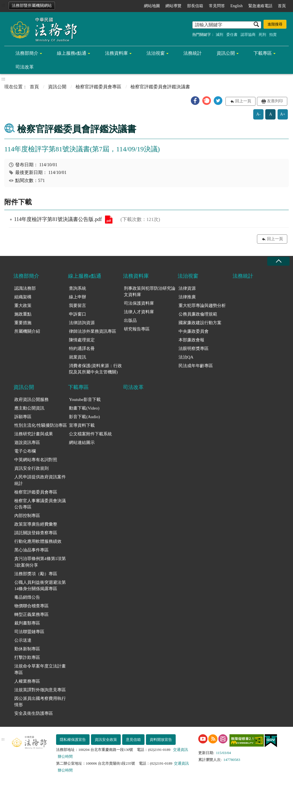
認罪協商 (248, 34)
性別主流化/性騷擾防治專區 (40, 425)
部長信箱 (195, 6)
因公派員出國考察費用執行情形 (40, 701)
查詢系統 (77, 288)
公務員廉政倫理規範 (198, 314)
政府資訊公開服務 (31, 399)
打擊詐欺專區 (27, 657)
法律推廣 (187, 297)
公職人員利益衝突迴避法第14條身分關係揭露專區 (40, 585)
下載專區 (263, 53)
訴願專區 (22, 416)
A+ (282, 114)
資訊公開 (226, 53)
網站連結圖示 (82, 442)
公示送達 (22, 640)
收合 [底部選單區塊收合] (278, 261)
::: (3, 4)
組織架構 (22, 297)
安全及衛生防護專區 (33, 713)
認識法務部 (25, 288)
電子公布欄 (25, 451)
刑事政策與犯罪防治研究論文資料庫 (149, 291)
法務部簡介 (26, 53)
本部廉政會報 (191, 340)
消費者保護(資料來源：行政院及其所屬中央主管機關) (95, 369)
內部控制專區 (27, 515)
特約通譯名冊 (82, 348)
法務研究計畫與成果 (33, 434)
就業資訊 (77, 357)
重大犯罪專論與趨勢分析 (202, 305)
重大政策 (22, 305)
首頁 (282, 6)
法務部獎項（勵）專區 (35, 573)
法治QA (186, 357)
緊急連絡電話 (260, 6)
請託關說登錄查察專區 (35, 532)
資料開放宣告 (161, 739)
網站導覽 (173, 6)
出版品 (130, 320)
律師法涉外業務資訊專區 (92, 331)
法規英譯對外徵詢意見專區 (40, 690)
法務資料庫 (116, 53)
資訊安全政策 (106, 739)
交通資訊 (180, 749)
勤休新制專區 (27, 649)
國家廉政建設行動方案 (200, 322)
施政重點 (22, 314)
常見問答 (217, 6)
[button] (195, 100)
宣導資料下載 (82, 425)
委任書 (231, 34)
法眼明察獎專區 (194, 348)
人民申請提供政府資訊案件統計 (40, 480)
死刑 (262, 34)
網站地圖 (152, 6)
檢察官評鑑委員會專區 (98, 86)
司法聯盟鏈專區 (29, 631)
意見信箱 (133, 739)
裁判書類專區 (27, 623)
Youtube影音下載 (84, 399)
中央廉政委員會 (194, 331)
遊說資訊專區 (27, 442)
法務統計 (192, 53)
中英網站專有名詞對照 (35, 459)
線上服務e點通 (71, 53)
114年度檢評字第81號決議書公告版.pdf (108, 219)
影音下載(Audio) (84, 416)
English (236, 6)
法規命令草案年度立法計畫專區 (40, 669)
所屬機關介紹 (27, 331)
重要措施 (22, 322)
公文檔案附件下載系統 (90, 434)
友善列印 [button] (275, 101)
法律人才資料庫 (139, 312)
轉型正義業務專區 (31, 614)
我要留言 (77, 305)
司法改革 (24, 66)
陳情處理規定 (82, 340)
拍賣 (273, 34)
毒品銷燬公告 (27, 597)
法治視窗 (155, 53)
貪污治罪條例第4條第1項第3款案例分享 (40, 561)
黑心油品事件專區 (31, 550)
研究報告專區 (137, 329)
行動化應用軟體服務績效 (38, 541)
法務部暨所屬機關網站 (32, 5)
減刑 (219, 34)
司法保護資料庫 (139, 303)
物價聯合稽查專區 (31, 606)
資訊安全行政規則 (31, 468)
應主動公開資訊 (29, 408)
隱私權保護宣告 (73, 739)
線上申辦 (77, 297)
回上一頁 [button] (243, 101)
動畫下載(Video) (84, 408)
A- (258, 114)
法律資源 (187, 288)
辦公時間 (65, 756)
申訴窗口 (77, 314)
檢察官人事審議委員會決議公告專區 (40, 504)
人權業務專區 (27, 681)
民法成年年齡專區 (196, 365)
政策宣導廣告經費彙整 (35, 524)
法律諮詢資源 (82, 322)
